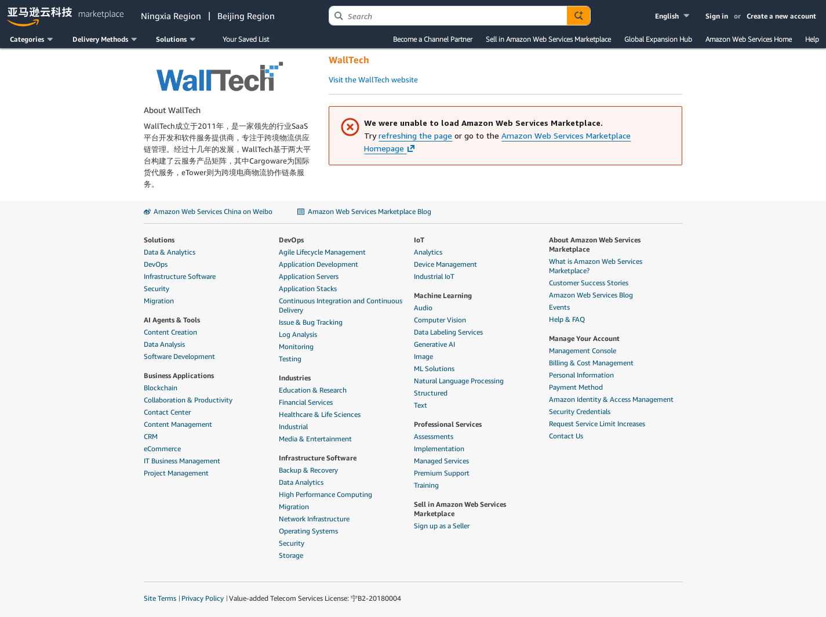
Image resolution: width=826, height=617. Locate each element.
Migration (159, 300)
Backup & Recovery (308, 470)
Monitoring (296, 346)
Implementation (439, 448)
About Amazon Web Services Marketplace (595, 244)
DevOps (156, 264)
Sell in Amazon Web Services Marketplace (548, 39)
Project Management (176, 473)
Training (426, 485)
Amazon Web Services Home (748, 39)
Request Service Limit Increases (597, 423)
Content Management (178, 424)
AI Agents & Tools (172, 319)
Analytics (428, 252)
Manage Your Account (584, 338)
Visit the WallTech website (373, 79)
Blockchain (160, 387)
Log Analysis (298, 334)
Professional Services (448, 424)
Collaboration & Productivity (188, 399)
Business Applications (179, 375)
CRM (151, 436)
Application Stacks (308, 288)
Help (812, 39)
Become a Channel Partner (432, 39)
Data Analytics (301, 482)
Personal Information (581, 375)
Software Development (179, 356)
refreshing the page (415, 135)
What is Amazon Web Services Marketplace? (595, 266)
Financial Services (306, 402)
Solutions (159, 239)
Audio (423, 307)
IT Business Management (182, 460)
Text (420, 405)
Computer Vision (440, 319)
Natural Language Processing (459, 380)
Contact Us (566, 435)
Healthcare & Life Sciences (320, 414)
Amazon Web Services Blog (591, 295)
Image (423, 356)
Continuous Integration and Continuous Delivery (340, 305)
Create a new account (781, 16)
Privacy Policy (202, 598)
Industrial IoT (434, 276)
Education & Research (313, 390)
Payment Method (576, 387)
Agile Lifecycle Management (322, 252)
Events (559, 307)
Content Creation (170, 332)
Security (156, 288)
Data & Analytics (169, 252)
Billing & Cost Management (591, 362)
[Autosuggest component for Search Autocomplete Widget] (578, 15)
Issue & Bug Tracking (311, 322)
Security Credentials (579, 411)
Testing (290, 358)
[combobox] (448, 15)
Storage (291, 555)
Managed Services (441, 460)
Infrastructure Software (180, 276)
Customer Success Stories (588, 282)
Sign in (716, 16)
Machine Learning (443, 295)
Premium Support (442, 473)
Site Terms (160, 598)
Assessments (433, 436)
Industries (295, 377)
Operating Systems (308, 531)
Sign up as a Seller (442, 525)
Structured (430, 393)
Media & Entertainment (315, 438)
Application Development (318, 264)
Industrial (293, 426)
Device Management (445, 264)
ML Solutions (434, 368)
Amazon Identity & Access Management (611, 399)
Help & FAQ (567, 319)
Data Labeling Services (448, 332)
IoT (419, 239)
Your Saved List (246, 39)
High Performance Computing (325, 494)
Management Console (582, 350)
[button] (673, 16)
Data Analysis (164, 344)
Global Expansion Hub (658, 39)
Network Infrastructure (314, 518)
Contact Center (167, 412)
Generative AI (434, 344)
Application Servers (309, 276)
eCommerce (162, 448)
